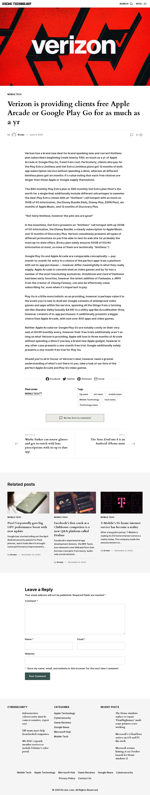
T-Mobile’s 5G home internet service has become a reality (121, 525)
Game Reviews (62, 722)
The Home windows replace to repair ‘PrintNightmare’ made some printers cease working (128, 720)
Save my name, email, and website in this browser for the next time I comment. (73, 668)
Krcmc (21, 134)
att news (98, 394)
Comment (31, 600)
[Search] (126, 3)
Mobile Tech (14, 94)
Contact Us (84, 778)
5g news (84, 394)
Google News (61, 727)
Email (81, 639)
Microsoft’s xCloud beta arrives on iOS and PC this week (128, 737)
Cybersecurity (62, 717)
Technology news (89, 405)
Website (30, 653)
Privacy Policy (67, 778)
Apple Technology (64, 713)
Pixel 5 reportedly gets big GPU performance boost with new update (27, 527)
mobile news (115, 394)
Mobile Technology (89, 399)
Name (29, 639)
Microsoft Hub (62, 731)
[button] (141, 3)
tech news (110, 399)
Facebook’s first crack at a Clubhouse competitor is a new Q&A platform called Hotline (72, 529)
